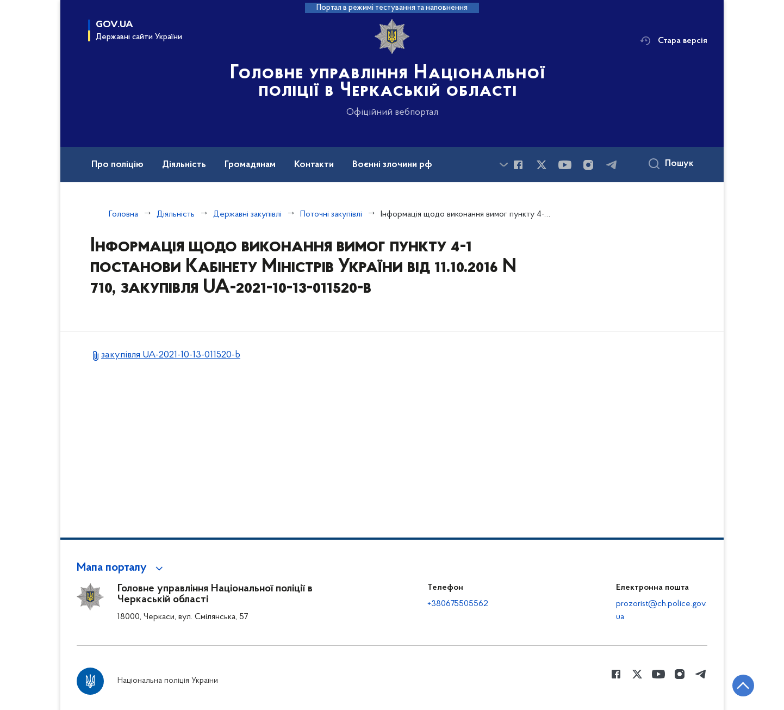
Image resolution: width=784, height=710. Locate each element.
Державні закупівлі (247, 214)
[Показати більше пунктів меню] (503, 164)
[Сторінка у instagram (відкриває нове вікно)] (588, 164)
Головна (123, 214)
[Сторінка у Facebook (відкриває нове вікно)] (518, 164)
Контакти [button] (314, 165)
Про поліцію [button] (117, 165)
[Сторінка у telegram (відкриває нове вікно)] (611, 164)
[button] (121, 568)
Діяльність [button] (184, 165)
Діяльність (176, 214)
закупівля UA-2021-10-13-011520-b (170, 355)
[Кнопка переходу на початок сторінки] (743, 685)
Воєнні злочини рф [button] (392, 165)
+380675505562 (457, 604)
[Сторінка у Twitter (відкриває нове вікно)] (541, 164)
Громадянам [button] (250, 165)
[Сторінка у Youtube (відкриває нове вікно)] (564, 164)
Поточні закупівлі (331, 214)
